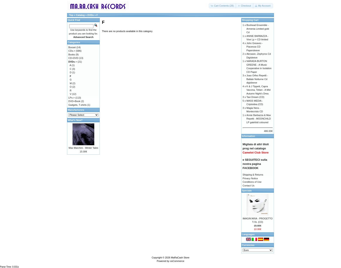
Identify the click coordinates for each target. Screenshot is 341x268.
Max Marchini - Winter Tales (83, 148)
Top (71, 15)
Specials (247, 190)
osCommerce (177, 261)
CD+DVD (73, 58)
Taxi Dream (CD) (255, 97)
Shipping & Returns (253, 174)
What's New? (75, 120)
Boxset (72, 47)
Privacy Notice (250, 178)
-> (72, 61)
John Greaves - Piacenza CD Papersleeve (254, 47)
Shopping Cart (250, 20)
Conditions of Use (252, 182)
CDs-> (71, 51)
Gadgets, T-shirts (77, 105)
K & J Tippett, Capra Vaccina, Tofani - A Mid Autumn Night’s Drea (258, 90)
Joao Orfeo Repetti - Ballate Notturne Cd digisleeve (257, 79)
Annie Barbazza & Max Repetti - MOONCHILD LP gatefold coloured (258, 119)
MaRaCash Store (180, 257)
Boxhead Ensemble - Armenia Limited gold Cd (257, 29)
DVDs (90, 15)
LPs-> (71, 97)
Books (71, 54)
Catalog (80, 15)
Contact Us (248, 185)
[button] (222, 5)
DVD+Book (74, 101)
